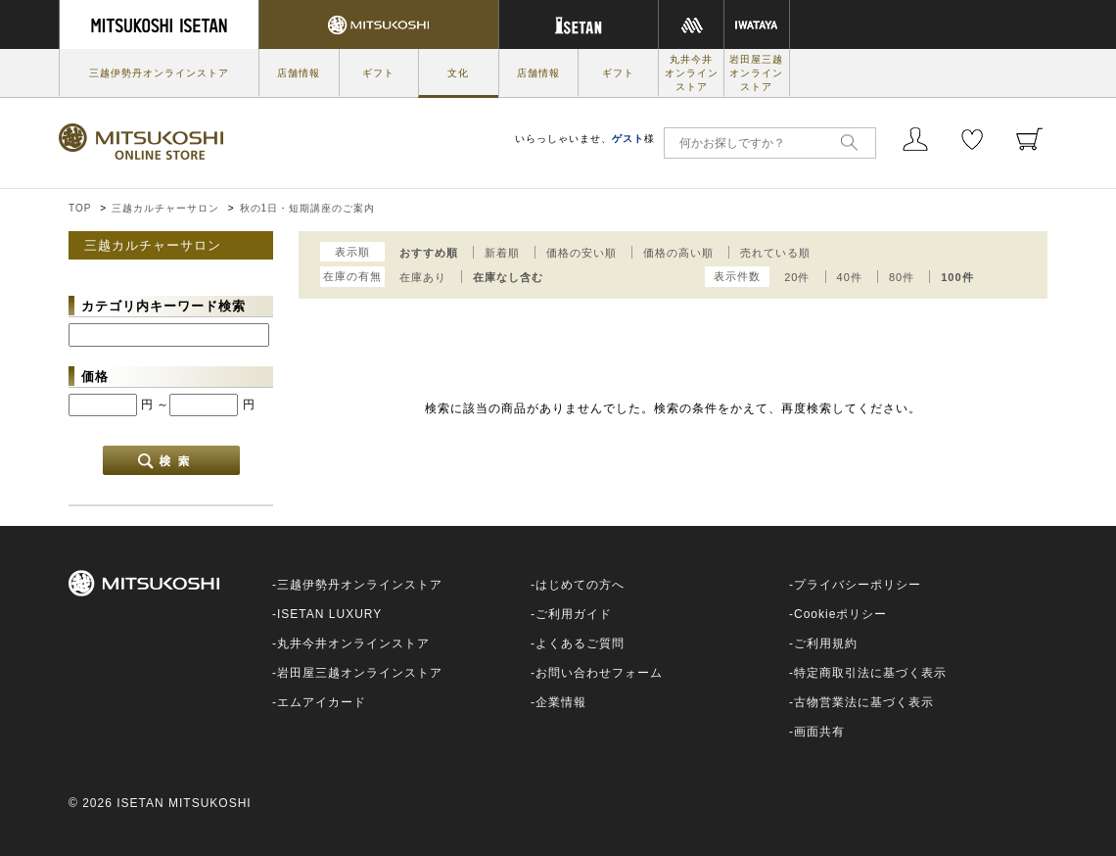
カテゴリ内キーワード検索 (163, 306)
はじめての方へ (580, 585)
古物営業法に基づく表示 (864, 702)
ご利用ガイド (573, 614)
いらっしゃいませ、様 (585, 138)
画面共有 (819, 731)
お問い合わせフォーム (599, 673)
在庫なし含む (508, 277)
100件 (957, 277)
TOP (80, 208)
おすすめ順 (428, 253)
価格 (95, 376)
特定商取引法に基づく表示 (870, 673)
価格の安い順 (581, 253)
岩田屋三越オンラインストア (756, 73)
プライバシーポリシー (857, 585)
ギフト (378, 73)
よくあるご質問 (580, 643)
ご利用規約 (826, 643)
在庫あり (422, 277)
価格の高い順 (678, 253)
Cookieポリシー (840, 614)
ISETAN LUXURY (329, 614)
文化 (458, 73)
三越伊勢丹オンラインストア (159, 73)
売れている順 (775, 253)
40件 (849, 277)
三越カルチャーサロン (165, 208)
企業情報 (560, 702)
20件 (797, 277)
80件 (901, 277)
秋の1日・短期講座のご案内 (308, 208)
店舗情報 (298, 73)
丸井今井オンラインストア (692, 73)
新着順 (502, 253)
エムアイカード (321, 702)
